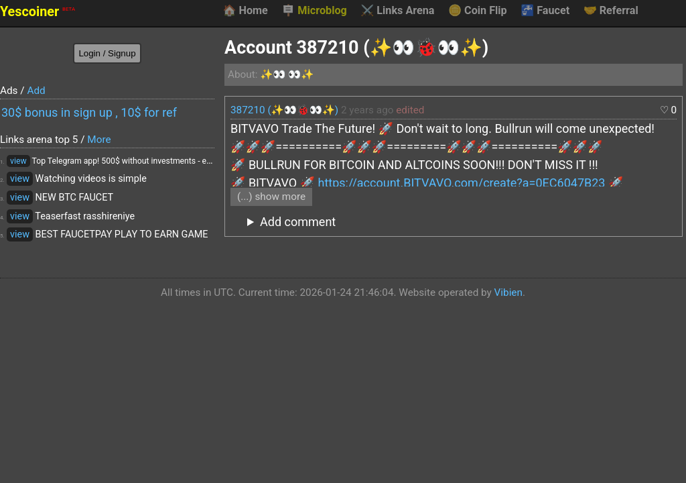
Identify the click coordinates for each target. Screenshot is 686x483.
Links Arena (397, 11)
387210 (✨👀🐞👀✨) (284, 110)
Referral (611, 11)
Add (36, 91)
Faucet (545, 11)
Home (244, 11)
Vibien (508, 292)
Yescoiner (37, 11)
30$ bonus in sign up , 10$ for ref (89, 112)
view (18, 161)
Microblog (314, 11)
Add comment (298, 222)
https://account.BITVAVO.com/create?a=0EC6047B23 (461, 183)
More (99, 139)
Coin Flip (477, 11)
